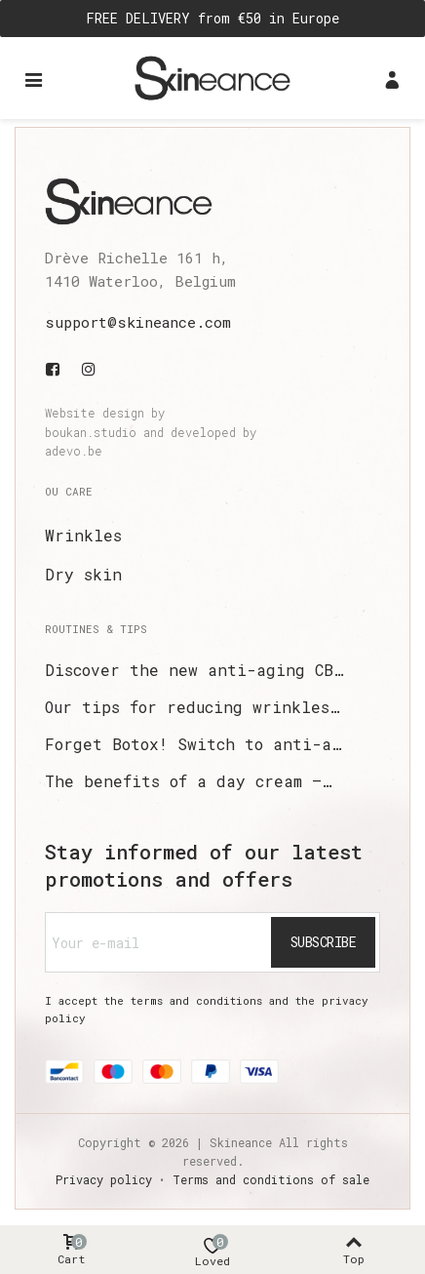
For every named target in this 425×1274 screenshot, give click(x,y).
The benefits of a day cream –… (188, 781)
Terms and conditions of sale (271, 1179)
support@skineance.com (138, 322)
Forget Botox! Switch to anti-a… (193, 744)
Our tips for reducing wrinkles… (192, 707)
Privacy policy (104, 1179)
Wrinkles (83, 535)
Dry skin (83, 574)
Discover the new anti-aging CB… (194, 669)
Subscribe (323, 942)
